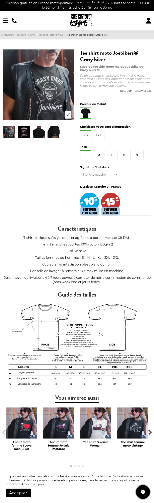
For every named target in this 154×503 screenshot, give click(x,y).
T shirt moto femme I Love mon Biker (21, 445)
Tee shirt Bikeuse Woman (95, 443)
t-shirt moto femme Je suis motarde (58, 445)
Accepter (18, 493)
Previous (4, 432)
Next (150, 432)
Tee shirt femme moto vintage (133, 443)
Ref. (122, 90)
